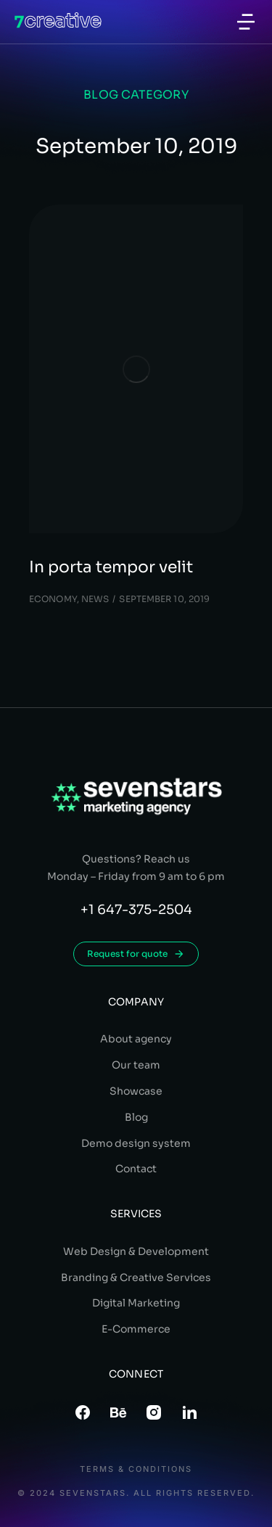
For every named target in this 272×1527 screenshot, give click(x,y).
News (95, 598)
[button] (245, 22)
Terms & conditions (136, 1469)
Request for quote (136, 954)
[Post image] (136, 369)
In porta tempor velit (111, 567)
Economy (53, 598)
